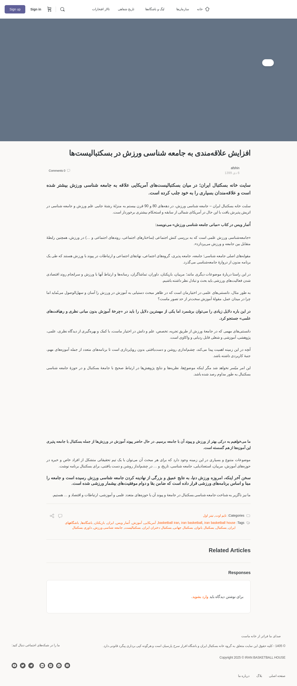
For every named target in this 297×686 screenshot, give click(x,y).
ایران (110, 523)
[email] (67, 665)
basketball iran (168, 523)
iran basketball (191, 523)
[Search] (62, 9)
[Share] (52, 517)
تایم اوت (221, 515)
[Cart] (49, 9)
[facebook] (59, 665)
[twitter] (23, 665)
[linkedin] (42, 665)
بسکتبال (221, 527)
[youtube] (14, 665)
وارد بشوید (200, 597)
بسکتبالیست (133, 527)
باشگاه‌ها (87, 523)
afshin (235, 168)
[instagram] (50, 665)
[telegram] (31, 665)
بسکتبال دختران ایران (157, 527)
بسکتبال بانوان (204, 527)
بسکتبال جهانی (183, 527)
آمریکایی (150, 523)
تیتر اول (208, 515)
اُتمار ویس (123, 523)
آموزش (137, 523)
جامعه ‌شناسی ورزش (108, 527)
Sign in (35, 9)
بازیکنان (99, 523)
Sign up (15, 9)
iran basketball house (220, 523)
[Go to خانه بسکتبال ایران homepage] (257, 9)
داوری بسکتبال (82, 527)
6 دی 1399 (232, 173)
